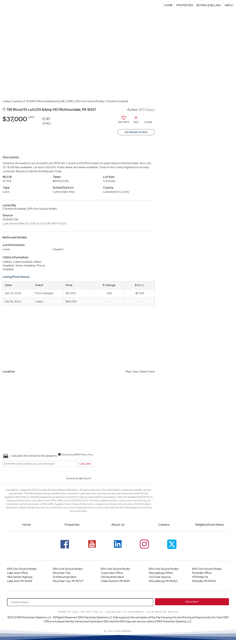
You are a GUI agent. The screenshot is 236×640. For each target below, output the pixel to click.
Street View (147, 371)
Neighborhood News (209, 524)
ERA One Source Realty (22, 569)
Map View (132, 371)
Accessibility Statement (125, 612)
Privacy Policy (92, 612)
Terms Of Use (68, 612)
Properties (184, 5)
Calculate (85, 463)
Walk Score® (85, 478)
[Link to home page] (4, 5)
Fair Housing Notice (162, 612)
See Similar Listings (136, 132)
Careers (164, 524)
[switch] (123, 121)
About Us (118, 524)
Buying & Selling (209, 5)
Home (169, 5)
